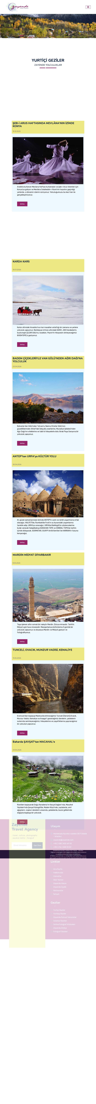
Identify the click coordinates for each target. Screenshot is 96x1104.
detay (22, 290)
